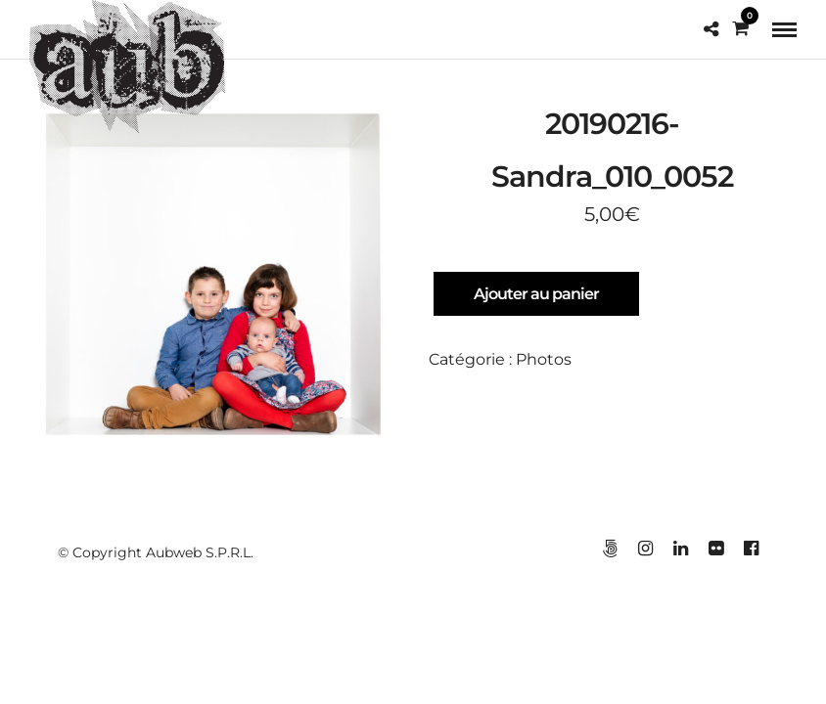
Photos (544, 360)
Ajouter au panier (536, 295)
